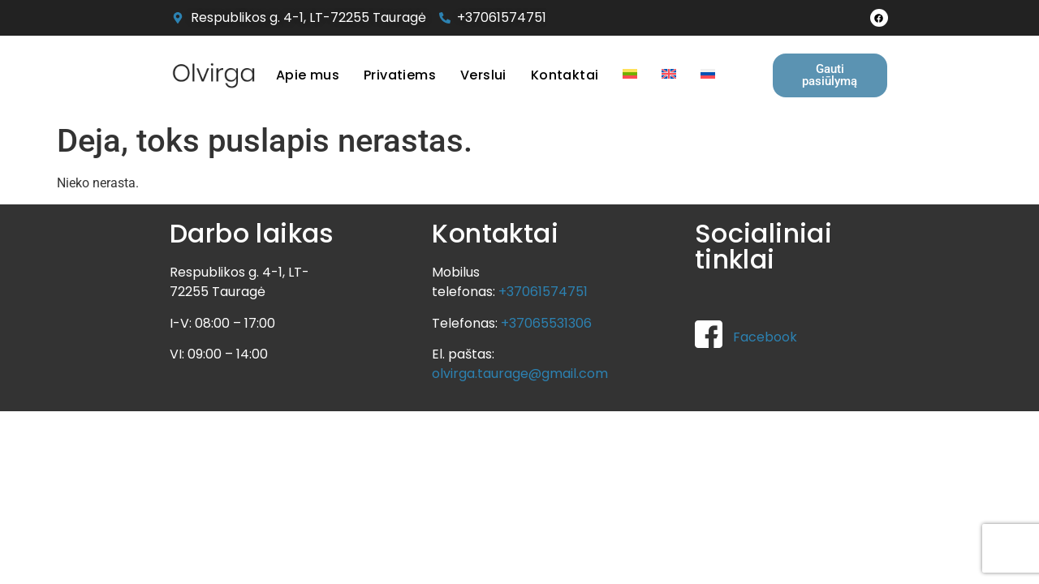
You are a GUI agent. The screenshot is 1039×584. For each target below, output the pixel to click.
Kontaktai (565, 75)
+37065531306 (546, 323)
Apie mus (307, 75)
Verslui (483, 75)
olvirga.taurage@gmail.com (520, 373)
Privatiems (400, 75)
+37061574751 (543, 291)
